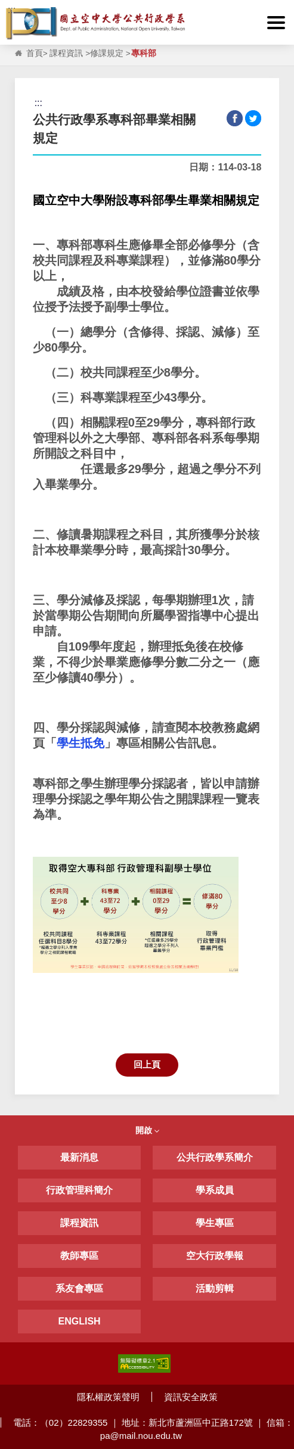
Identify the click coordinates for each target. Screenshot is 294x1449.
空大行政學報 (214, 1256)
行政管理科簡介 (79, 1190)
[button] (276, 22)
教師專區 (79, 1256)
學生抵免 (80, 743)
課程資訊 (66, 53)
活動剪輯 (215, 1288)
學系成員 (215, 1190)
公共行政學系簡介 (215, 1157)
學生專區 (215, 1223)
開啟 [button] (147, 1130)
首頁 (34, 53)
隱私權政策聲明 (108, 1397)
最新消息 (79, 1157)
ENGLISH (79, 1321)
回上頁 (147, 1064)
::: (12, 10)
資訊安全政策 (191, 1397)
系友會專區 (79, 1288)
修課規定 (106, 53)
